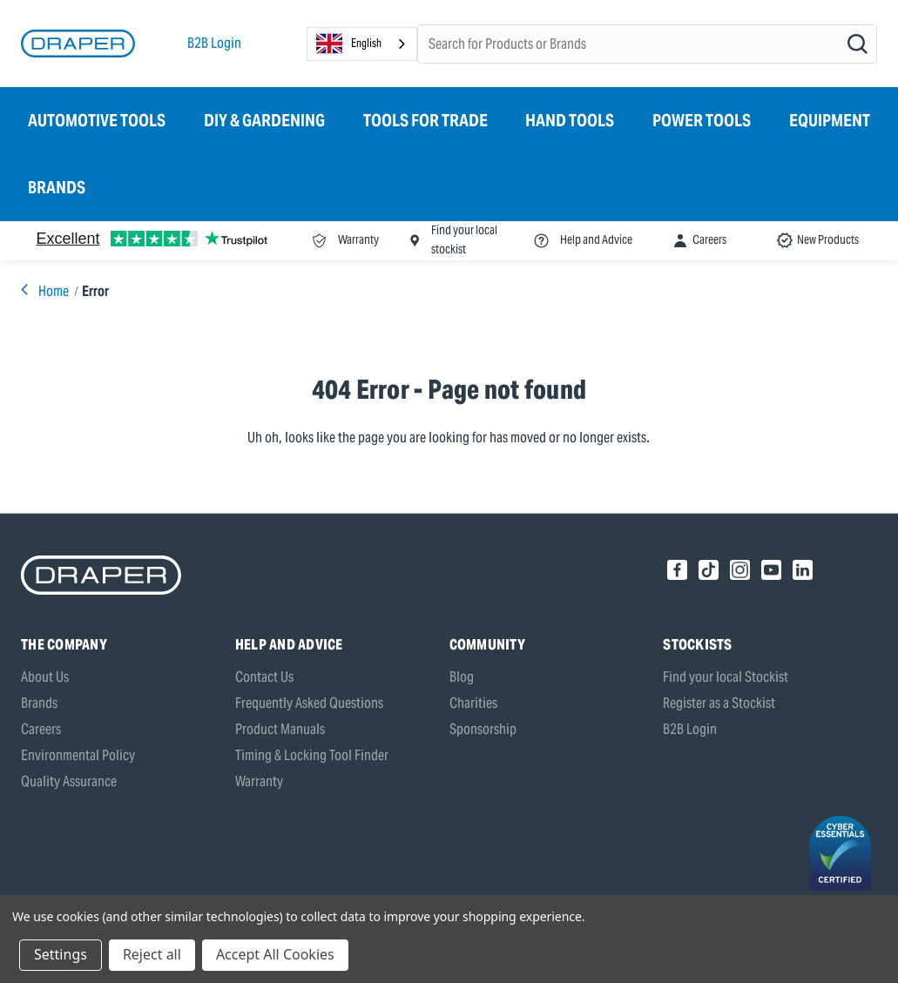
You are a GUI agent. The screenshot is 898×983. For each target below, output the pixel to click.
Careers (41, 729)
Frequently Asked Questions (309, 703)
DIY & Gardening (264, 120)
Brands (56, 187)
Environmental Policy (78, 755)
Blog (461, 677)
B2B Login (214, 43)
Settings (60, 954)
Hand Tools (569, 120)
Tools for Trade (425, 120)
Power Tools (701, 120)
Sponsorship (483, 729)
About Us (45, 677)
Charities (473, 703)
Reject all (152, 954)
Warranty (259, 781)
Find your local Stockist (725, 677)
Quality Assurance (69, 781)
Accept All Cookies (275, 954)
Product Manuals (280, 729)
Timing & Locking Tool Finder (311, 755)
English (348, 43)
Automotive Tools (96, 120)
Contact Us (264, 677)
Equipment (829, 120)
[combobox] (362, 44)
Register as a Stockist (719, 703)
